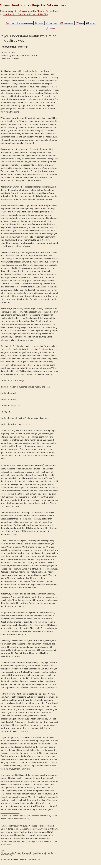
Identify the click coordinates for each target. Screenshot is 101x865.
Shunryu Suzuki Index (48, 11)
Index (10, 23)
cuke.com (22, 11)
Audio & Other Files (9, 859)
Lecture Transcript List (30, 859)
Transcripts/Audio (24, 23)
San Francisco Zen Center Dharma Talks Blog (25, 14)
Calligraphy (51, 23)
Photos (90, 23)
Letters (39, 23)
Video (79, 23)
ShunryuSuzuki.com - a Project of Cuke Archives (33, 5)
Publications (66, 23)
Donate (50, 29)
